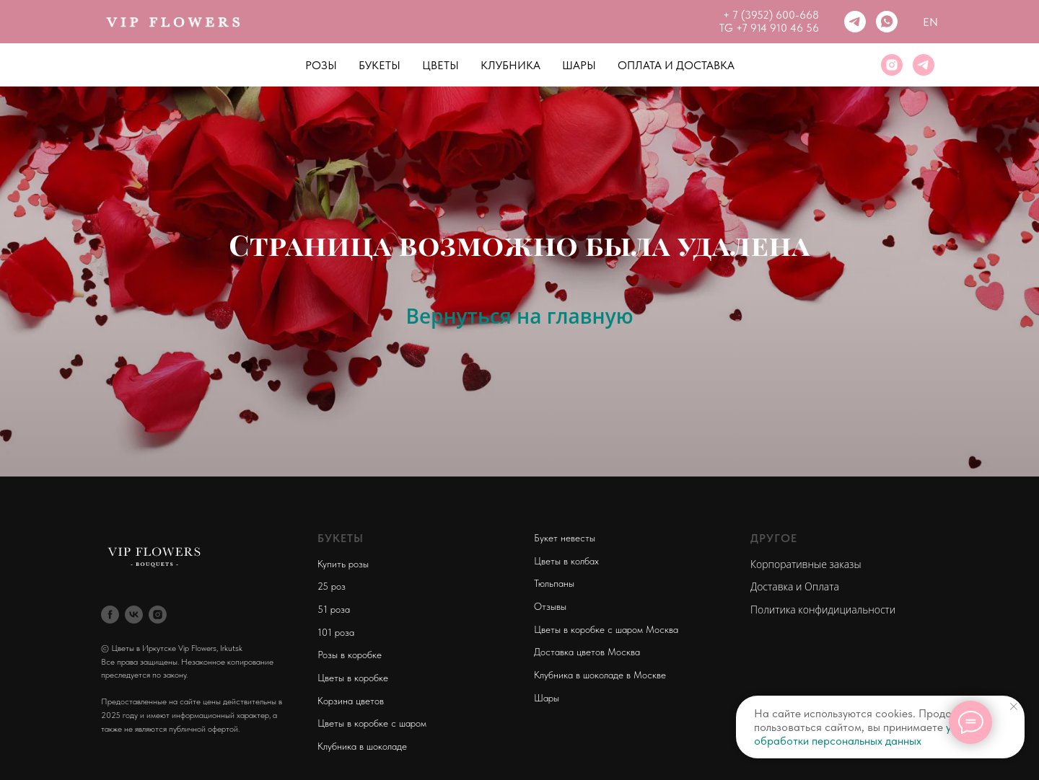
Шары (579, 65)
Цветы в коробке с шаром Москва (606, 629)
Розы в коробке (349, 654)
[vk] (134, 615)
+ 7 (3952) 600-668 (771, 15)
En (930, 22)
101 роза (335, 632)
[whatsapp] (887, 21)
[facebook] (110, 615)
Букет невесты (564, 538)
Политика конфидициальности (822, 609)
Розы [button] (321, 65)
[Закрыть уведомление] (1014, 706)
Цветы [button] (440, 65)
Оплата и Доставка (676, 65)
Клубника (510, 65)
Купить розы (343, 564)
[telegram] (855, 21)
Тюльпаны (554, 583)
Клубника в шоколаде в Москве (600, 675)
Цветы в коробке (352, 677)
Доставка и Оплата (794, 586)
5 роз (334, 586)
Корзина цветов (350, 700)
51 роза (333, 609)
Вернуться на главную (519, 315)
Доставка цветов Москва (587, 651)
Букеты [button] (379, 65)
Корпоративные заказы (806, 564)
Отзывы (550, 606)
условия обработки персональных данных (870, 734)
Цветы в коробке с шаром (371, 723)
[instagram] (892, 65)
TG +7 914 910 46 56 (769, 28)
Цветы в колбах (566, 561)
